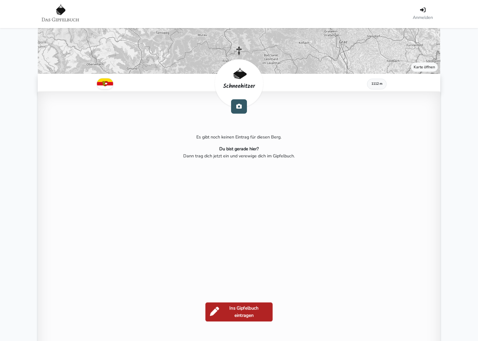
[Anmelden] (423, 14)
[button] (239, 51)
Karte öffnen (424, 67)
